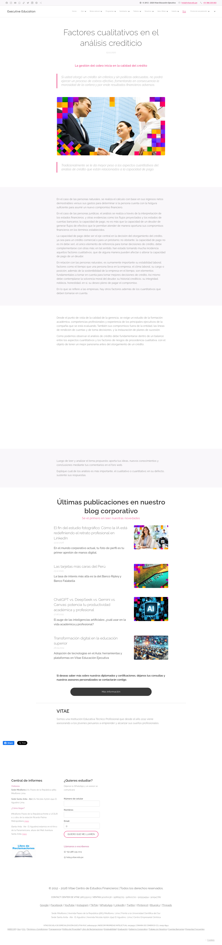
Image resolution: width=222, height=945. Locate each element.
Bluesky (155, 905)
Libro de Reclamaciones (92, 929)
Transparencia (55, 929)
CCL (24, 929)
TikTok (94, 905)
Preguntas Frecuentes (194, 929)
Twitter (131, 905)
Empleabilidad (110, 929)
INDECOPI (12, 929)
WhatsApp (106, 905)
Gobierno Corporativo (138, 929)
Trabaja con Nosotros (158, 929)
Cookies (210, 940)
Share (8, 743)
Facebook (57, 905)
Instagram (82, 905)
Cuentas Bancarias (176, 929)
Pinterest (142, 905)
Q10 (19, 929)
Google (44, 905)
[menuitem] (138, 11)
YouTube (69, 905)
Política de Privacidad (71, 929)
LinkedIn (119, 905)
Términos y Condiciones (37, 929)
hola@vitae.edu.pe (189, 2)
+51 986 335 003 (209, 2)
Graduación (123, 929)
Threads (167, 905)
